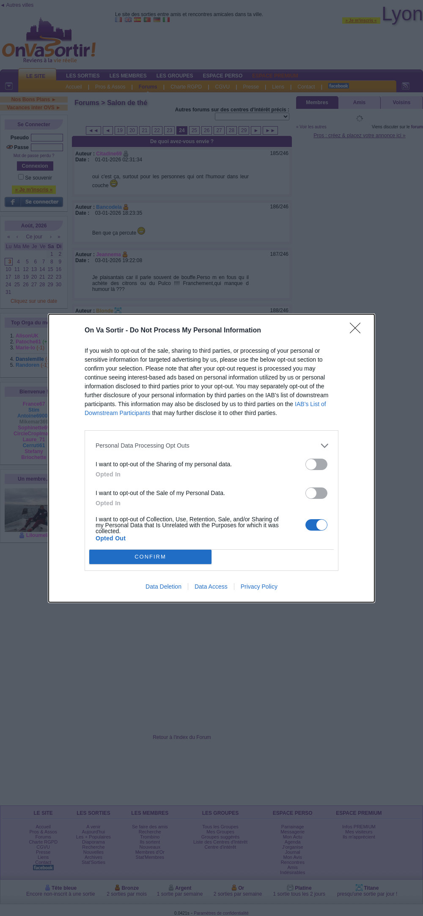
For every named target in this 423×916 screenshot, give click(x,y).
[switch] (316, 464)
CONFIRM (150, 556)
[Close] (358, 331)
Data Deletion (163, 586)
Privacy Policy (259, 586)
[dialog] (211, 458)
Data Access (211, 586)
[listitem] (211, 445)
